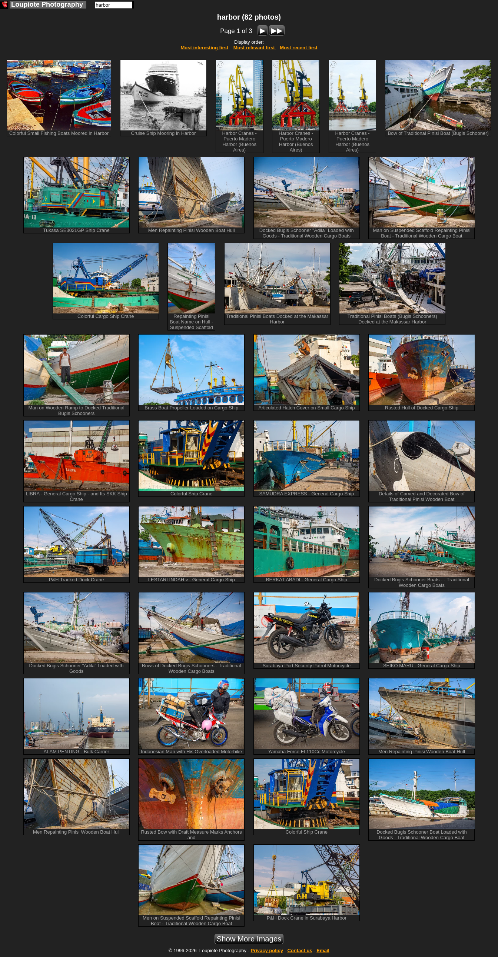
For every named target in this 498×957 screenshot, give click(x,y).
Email (322, 950)
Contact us (299, 950)
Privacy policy (266, 950)
